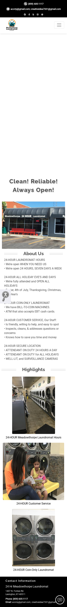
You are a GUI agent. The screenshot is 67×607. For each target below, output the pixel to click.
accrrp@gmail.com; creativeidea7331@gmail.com (33, 9)
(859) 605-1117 (33, 4)
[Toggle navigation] (59, 25)
